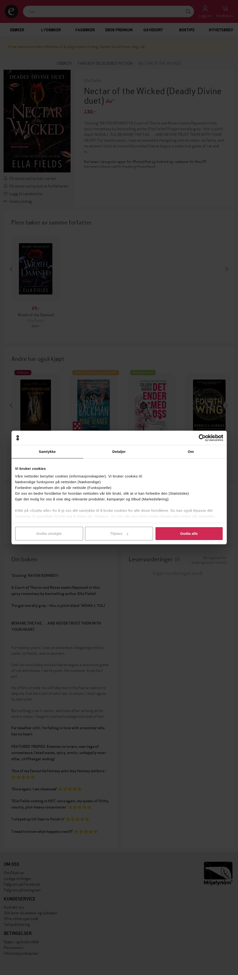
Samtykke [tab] (47, 452)
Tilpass (119, 533)
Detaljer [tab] (119, 452)
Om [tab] (191, 452)
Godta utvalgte (49, 533)
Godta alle (189, 533)
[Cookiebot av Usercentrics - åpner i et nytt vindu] (202, 437)
